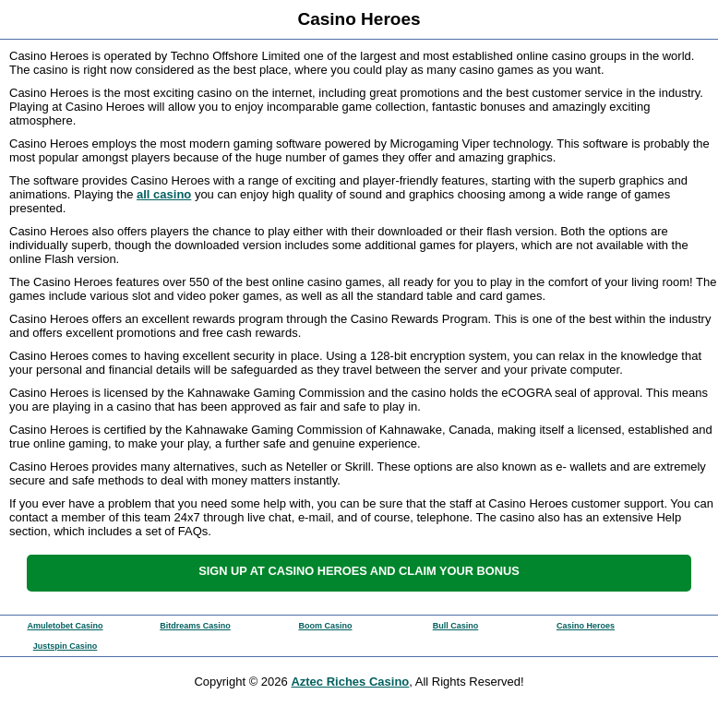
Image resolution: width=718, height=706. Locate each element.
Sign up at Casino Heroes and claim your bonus (358, 571)
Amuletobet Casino (64, 625)
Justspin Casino (65, 646)
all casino (164, 194)
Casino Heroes (585, 625)
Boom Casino (325, 625)
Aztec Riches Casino (350, 681)
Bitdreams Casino (195, 625)
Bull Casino (456, 625)
